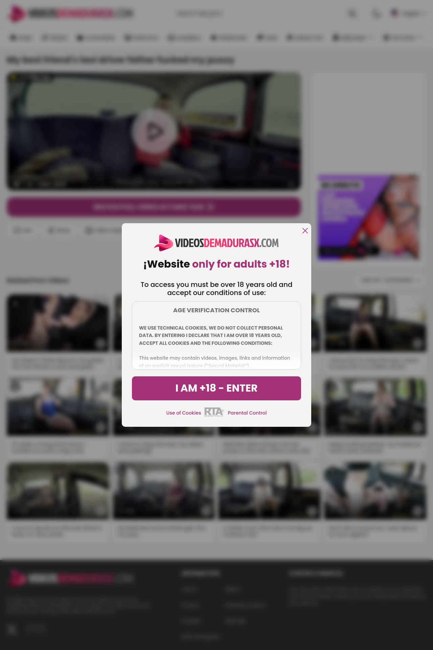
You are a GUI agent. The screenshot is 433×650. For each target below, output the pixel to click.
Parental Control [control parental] (247, 413)
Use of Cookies (183, 413)
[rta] (214, 415)
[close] (305, 231)
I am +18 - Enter (216, 388)
